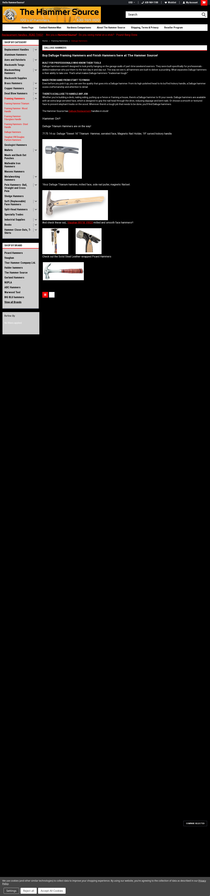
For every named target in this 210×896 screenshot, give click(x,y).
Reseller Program (173, 27)
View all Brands (12, 302)
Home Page (27, 27)
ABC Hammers (12, 287)
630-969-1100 (150, 2)
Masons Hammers (14, 171)
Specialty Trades (13, 214)
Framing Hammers (14, 98)
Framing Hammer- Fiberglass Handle (12, 118)
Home (45, 41)
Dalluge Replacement (80, 111)
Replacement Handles (16, 49)
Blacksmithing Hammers (12, 71)
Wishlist (170, 2)
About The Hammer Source (111, 27)
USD (131, 2)
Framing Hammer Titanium (16, 103)
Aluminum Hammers (15, 54)
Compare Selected (195, 823)
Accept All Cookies (52, 891)
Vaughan (9, 257)
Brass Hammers (13, 83)
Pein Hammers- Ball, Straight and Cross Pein (15, 188)
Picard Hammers (13, 252)
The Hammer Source (16, 272)
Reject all (28, 891)
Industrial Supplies (14, 219)
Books (7, 224)
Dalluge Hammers (12, 132)
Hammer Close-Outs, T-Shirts (17, 231)
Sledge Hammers (14, 196)
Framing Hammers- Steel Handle (16, 126)
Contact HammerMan (50, 27)
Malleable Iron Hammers (12, 165)
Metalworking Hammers (12, 178)
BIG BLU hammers (14, 297)
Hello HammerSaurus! (13, 2)
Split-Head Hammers (16, 209)
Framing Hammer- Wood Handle (15, 110)
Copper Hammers (14, 88)
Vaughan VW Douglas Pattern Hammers (14, 138)
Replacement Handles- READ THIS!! (22, 34)
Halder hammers (13, 267)
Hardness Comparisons (79, 27)
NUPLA (8, 282)
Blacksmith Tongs (14, 64)
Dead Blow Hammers (15, 93)
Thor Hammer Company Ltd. (20, 262)
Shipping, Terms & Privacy (144, 27)
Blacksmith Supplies (15, 78)
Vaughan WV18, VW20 (80, 222)
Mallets (8, 150)
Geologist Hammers (15, 145)
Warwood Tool (12, 292)
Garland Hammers (14, 277)
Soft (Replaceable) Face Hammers (15, 203)
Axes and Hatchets (15, 59)
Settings (11, 891)
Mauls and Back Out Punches (15, 157)
